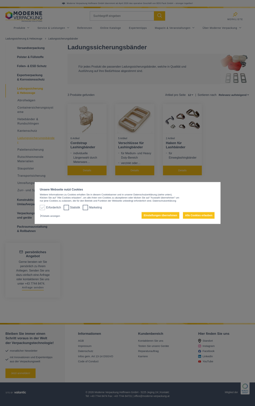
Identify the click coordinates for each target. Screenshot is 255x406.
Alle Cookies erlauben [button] (198, 215)
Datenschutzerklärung (164, 201)
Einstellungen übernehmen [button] (160, 215)
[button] (51, 216)
